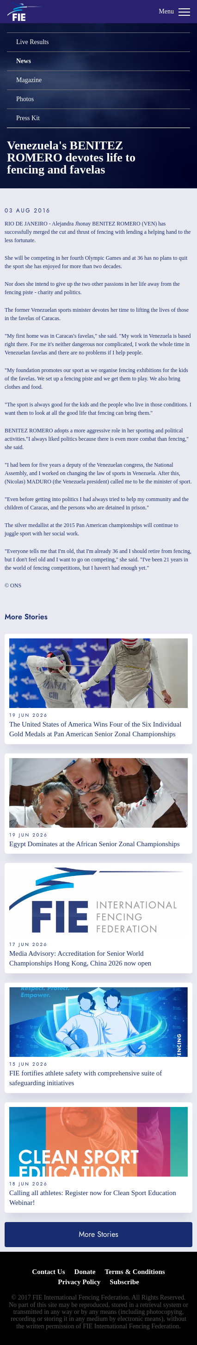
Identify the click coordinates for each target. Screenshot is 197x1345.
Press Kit (28, 118)
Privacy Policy (79, 1282)
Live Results (32, 42)
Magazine (29, 80)
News (23, 61)
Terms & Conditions (135, 1271)
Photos (25, 99)
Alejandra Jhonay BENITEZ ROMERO (96, 223)
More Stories (98, 1234)
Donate (85, 1271)
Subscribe (124, 1282)
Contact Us (48, 1271)
